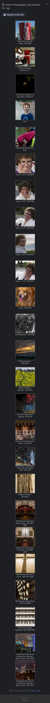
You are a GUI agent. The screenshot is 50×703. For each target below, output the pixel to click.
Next (33, 690)
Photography (19, 4)
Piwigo (25, 700)
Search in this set (15, 14)
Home (8, 4)
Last (39, 690)
